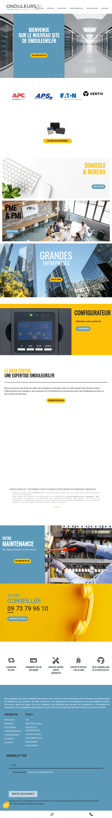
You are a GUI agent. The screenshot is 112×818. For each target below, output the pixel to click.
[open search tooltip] (91, 814)
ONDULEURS (9, 719)
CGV (27, 719)
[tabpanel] (56, 41)
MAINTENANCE (31, 741)
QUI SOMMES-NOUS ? (34, 737)
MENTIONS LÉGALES (34, 722)
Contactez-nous (56, 399)
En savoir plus (39, 55)
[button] (6, 805)
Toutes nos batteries (57, 141)
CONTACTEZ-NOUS (18, 617)
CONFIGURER (83, 329)
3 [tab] (60, 75)
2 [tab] (56, 75)
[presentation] (31, 781)
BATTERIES (8, 722)
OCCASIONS (9, 738)
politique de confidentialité (40, 771)
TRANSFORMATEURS (12, 730)
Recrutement (32, 744)
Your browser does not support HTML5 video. (56, 450)
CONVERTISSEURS (11, 734)
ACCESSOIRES (10, 726)
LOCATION (8, 741)
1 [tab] (51, 75)
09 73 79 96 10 (27, 607)
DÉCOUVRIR (98, 186)
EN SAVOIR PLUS (22, 560)
